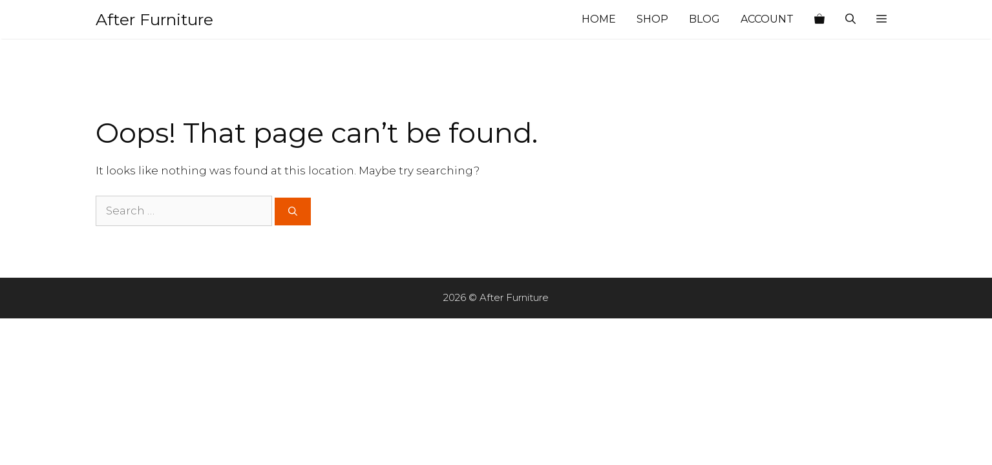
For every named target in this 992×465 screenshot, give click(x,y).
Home (599, 19)
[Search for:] (184, 211)
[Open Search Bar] (850, 19)
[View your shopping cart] (819, 19)
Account (767, 19)
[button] (881, 19)
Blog (704, 19)
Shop (652, 19)
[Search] (293, 211)
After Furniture (154, 19)
